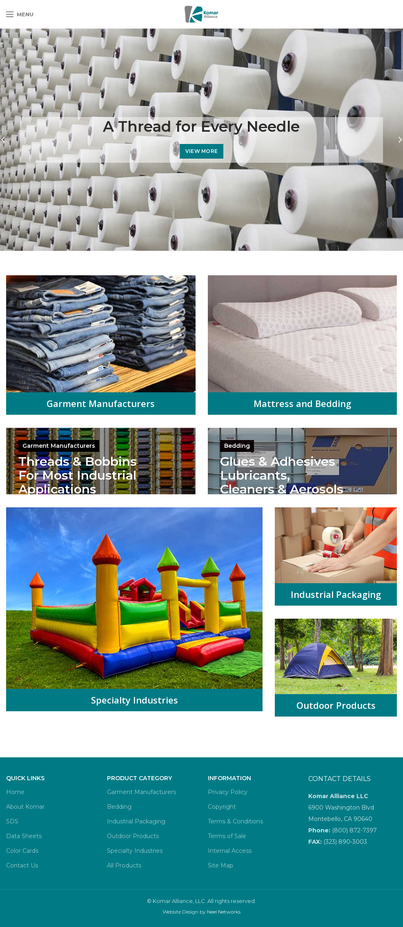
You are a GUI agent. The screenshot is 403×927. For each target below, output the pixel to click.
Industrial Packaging (336, 594)
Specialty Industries (134, 700)
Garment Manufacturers (101, 403)
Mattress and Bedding (302, 403)
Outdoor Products (336, 705)
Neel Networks (223, 912)
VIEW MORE (201, 151)
